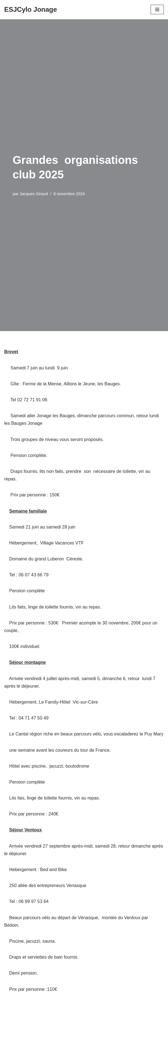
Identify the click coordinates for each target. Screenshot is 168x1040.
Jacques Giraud (34, 194)
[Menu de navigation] (157, 9)
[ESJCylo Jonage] (30, 9)
